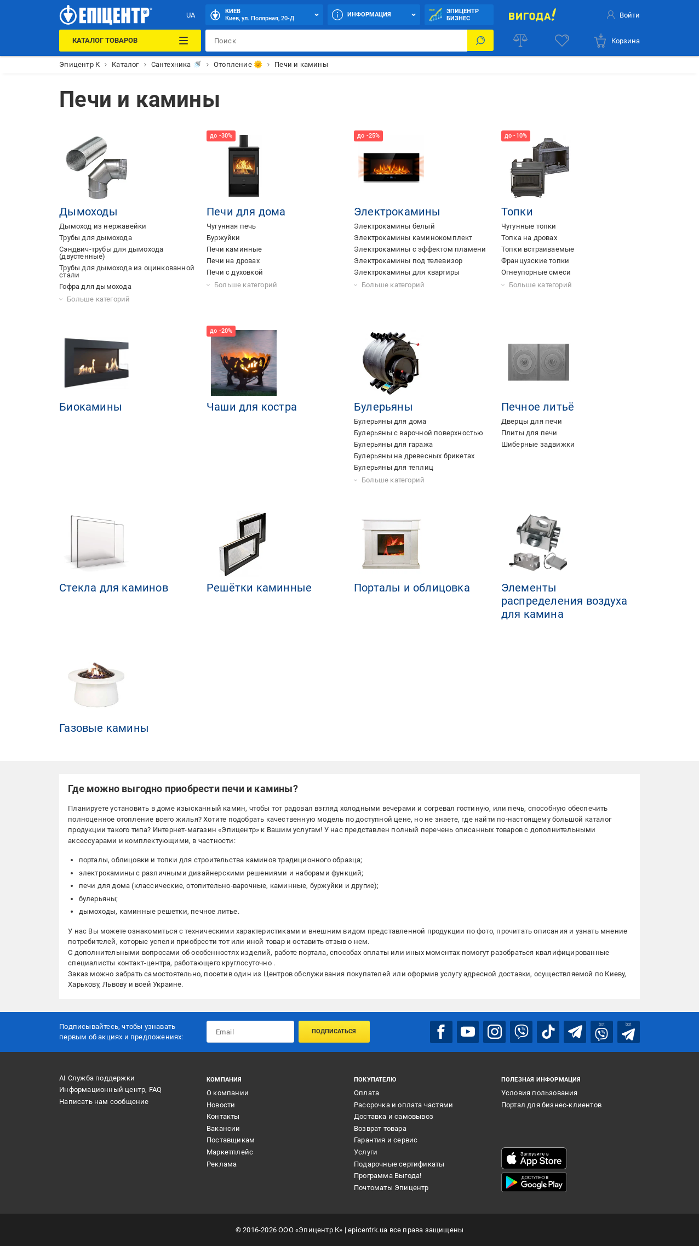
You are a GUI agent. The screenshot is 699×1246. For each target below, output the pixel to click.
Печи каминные (234, 249)
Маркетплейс (230, 1151)
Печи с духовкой (235, 272)
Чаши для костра (252, 406)
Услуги (365, 1151)
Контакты (223, 1116)
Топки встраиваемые (538, 249)
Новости (221, 1104)
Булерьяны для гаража (393, 444)
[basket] (616, 40)
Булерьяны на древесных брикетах (414, 456)
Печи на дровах (233, 261)
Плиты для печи (529, 433)
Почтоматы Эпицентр (391, 1187)
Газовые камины (104, 728)
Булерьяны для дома (390, 421)
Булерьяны (383, 406)
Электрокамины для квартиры (407, 272)
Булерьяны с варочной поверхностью (419, 433)
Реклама (222, 1163)
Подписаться (334, 1031)
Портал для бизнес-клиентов (551, 1104)
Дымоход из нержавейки (102, 226)
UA (190, 15)
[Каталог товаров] (130, 41)
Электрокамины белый (394, 226)
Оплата (366, 1092)
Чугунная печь (231, 226)
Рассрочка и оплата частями (403, 1104)
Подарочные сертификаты (399, 1163)
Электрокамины (397, 211)
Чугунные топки (529, 226)
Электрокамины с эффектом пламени (420, 249)
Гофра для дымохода (95, 286)
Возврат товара (380, 1128)
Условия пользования (539, 1092)
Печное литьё (537, 406)
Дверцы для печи (531, 421)
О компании (228, 1092)
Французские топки (535, 261)
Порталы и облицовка (412, 587)
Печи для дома (246, 211)
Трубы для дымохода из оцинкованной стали (126, 271)
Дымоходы (88, 211)
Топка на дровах (529, 238)
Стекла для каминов (113, 587)
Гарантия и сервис (385, 1140)
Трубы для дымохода (95, 238)
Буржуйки (223, 238)
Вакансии (223, 1128)
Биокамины (90, 406)
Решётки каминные (259, 587)
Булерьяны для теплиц (393, 467)
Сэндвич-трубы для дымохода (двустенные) (111, 252)
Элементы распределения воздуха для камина (564, 601)
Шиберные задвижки (538, 444)
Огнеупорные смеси (536, 272)
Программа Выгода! (387, 1175)
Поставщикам (231, 1140)
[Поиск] (480, 41)
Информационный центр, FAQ (110, 1089)
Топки (517, 211)
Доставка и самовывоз (393, 1116)
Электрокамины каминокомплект (413, 238)
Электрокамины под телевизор (408, 261)
